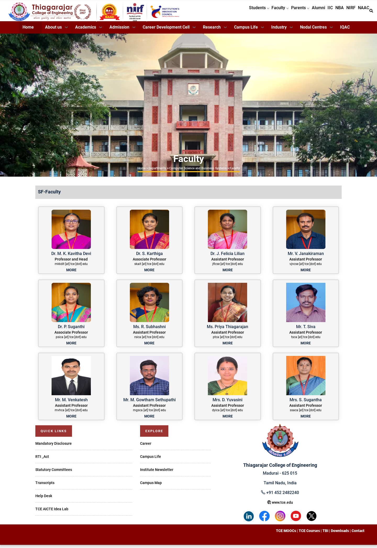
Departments (157, 171)
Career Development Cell (166, 30)
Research (212, 30)
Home (28, 30)
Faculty (262, 12)
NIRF (346, 12)
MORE (71, 273)
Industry (279, 30)
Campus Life (246, 30)
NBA (333, 12)
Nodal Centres (313, 30)
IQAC (345, 30)
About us (53, 30)
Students (239, 12)
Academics (85, 30)
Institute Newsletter (156, 473)
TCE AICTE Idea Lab (51, 512)
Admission (119, 30)
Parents (285, 12)
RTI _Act (42, 460)
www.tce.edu (280, 505)
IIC (320, 12)
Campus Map (151, 486)
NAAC (362, 12)
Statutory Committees (53, 473)
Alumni (306, 12)
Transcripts (44, 486)
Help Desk (43, 499)
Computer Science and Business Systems (198, 171)
